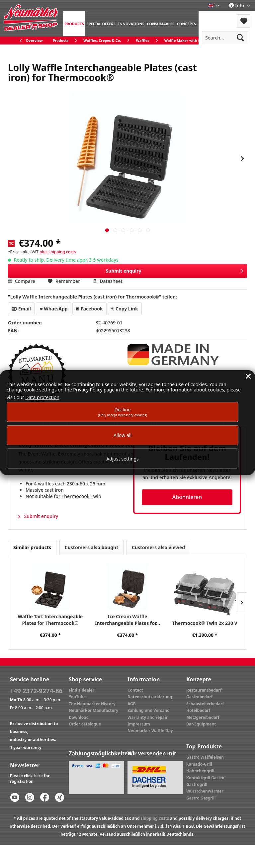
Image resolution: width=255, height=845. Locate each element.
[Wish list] (243, 21)
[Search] (240, 37)
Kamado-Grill (199, 764)
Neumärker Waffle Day (150, 730)
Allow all (122, 435)
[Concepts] (186, 23)
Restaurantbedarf (203, 690)
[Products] (74, 23)
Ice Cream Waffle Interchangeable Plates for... (127, 619)
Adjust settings (122, 458)
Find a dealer (81, 690)
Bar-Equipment (201, 724)
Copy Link (124, 308)
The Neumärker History (92, 704)
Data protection (42, 397)
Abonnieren (187, 497)
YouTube (77, 697)
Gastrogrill (196, 784)
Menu (216, 16)
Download (79, 717)
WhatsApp (54, 308)
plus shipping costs (58, 252)
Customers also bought (92, 547)
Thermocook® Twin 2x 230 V (204, 623)
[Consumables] (160, 23)
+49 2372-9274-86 (36, 691)
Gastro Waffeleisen (205, 757)
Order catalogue (85, 724)
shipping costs (154, 818)
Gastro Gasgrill (200, 798)
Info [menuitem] (237, 5)
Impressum (139, 724)
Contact (135, 690)
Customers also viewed (158, 547)
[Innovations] (131, 23)
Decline (122, 411)
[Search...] (224, 37)
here (38, 776)
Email (21, 308)
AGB (132, 704)
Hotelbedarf (198, 710)
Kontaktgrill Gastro (205, 778)
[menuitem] (74, 23)
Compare (21, 281)
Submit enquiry (174, 270)
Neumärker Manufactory (93, 710)
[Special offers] (101, 23)
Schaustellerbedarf (205, 704)
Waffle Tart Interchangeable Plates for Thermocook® (50, 619)
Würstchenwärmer (204, 791)
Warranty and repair (148, 717)
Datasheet (108, 281)
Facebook (89, 308)
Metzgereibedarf (202, 717)
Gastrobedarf (199, 697)
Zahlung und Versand (149, 710)
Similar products (32, 547)
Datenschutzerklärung (150, 697)
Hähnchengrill (200, 771)
